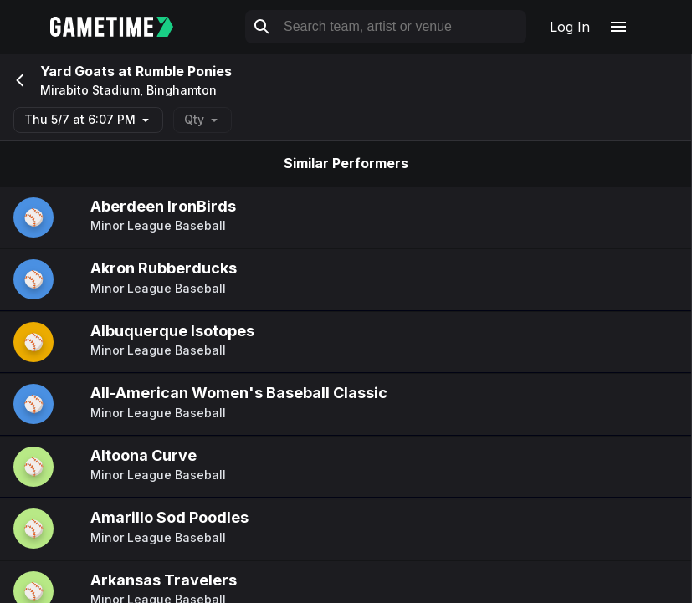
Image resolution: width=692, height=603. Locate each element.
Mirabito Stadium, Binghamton (128, 90)
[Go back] (18, 80)
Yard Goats (79, 71)
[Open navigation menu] (618, 26)
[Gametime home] (121, 27)
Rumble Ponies (184, 71)
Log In (570, 26)
